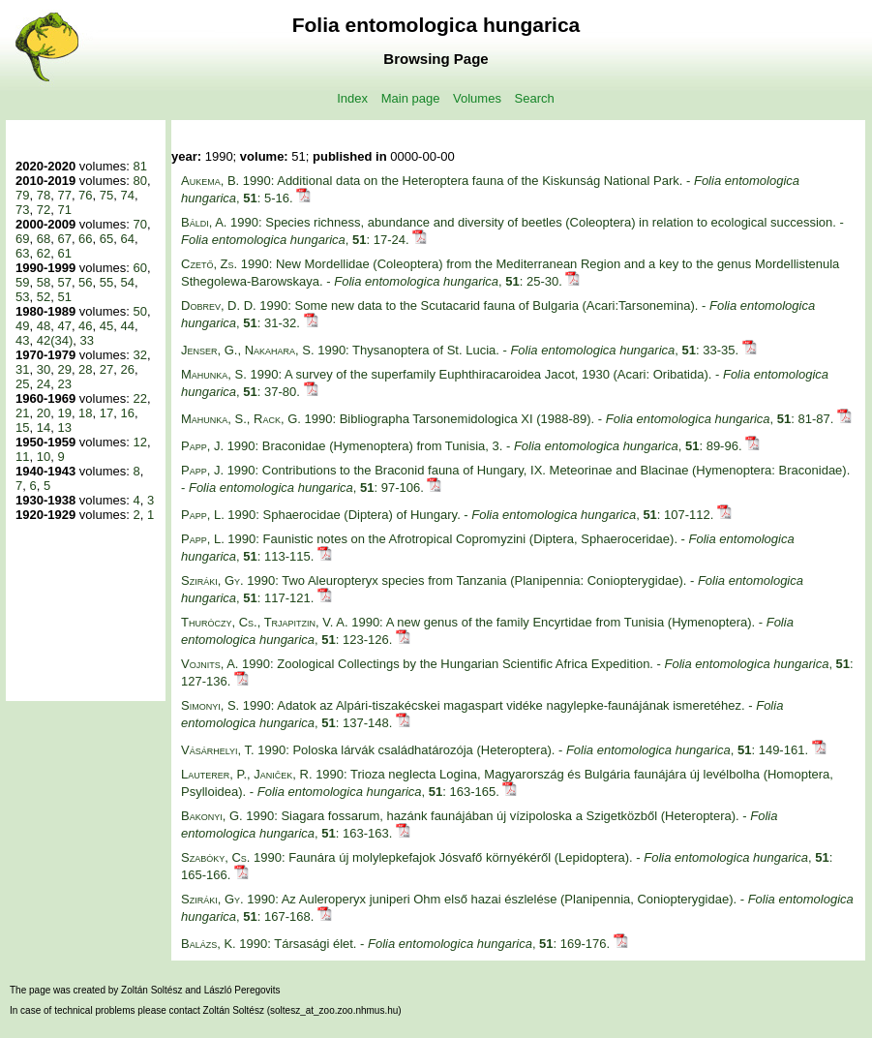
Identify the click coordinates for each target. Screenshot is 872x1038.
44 (128, 326)
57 (64, 282)
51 (64, 297)
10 (43, 456)
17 (106, 413)
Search (535, 98)
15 (22, 427)
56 (85, 282)
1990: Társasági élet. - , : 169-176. (397, 943)
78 (43, 195)
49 (22, 326)
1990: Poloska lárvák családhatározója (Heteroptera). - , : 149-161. (496, 750)
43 (22, 340)
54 (128, 282)
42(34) (55, 340)
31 (22, 369)
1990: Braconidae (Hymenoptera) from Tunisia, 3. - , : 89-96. (463, 446)
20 (43, 413)
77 (64, 195)
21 (22, 413)
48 (43, 326)
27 (106, 369)
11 (22, 456)
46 (85, 326)
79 (22, 195)
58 (43, 282)
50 (139, 311)
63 (22, 253)
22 (139, 398)
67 (64, 238)
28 (85, 369)
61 (64, 253)
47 (64, 326)
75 (106, 195)
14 (43, 427)
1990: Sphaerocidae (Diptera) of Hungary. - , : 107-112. (449, 514)
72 (43, 209)
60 (139, 267)
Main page (410, 98)
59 (22, 282)
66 (85, 238)
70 (139, 224)
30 (43, 369)
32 (139, 355)
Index (352, 98)
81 (139, 166)
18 (85, 413)
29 (64, 369)
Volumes (477, 98)
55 (106, 282)
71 (64, 209)
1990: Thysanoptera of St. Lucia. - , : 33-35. (461, 350)
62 (43, 253)
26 (128, 369)
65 (106, 238)
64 (128, 238)
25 (22, 384)
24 (43, 384)
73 (22, 209)
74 (128, 195)
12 (139, 442)
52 (43, 297)
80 (139, 180)
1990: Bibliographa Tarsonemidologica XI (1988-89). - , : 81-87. (509, 419)
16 (128, 413)
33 (87, 340)
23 (64, 384)
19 (64, 413)
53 (22, 297)
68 (43, 238)
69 (22, 238)
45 (106, 326)
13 (64, 427)
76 (85, 195)
